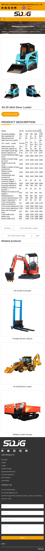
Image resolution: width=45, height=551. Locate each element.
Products (13, 32)
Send (22, 538)
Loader (24, 32)
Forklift (3, 462)
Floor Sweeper (5, 477)
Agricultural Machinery (8, 471)
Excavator (4, 459)
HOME (4, 32)
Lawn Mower (5, 480)
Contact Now (10, 114)
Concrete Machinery (7, 474)
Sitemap (41, 549)
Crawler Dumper (6, 468)
